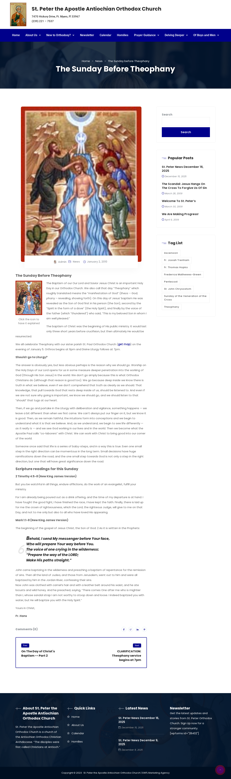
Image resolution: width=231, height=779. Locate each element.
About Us (33, 35)
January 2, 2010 (97, 261)
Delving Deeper (176, 35)
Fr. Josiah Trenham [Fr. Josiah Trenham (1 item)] (176, 260)
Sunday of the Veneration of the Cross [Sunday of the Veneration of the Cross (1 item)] (185, 297)
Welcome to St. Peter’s (179, 201)
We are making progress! (180, 214)
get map (124, 344)
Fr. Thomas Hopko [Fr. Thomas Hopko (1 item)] (176, 267)
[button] (33, 35)
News (99, 61)
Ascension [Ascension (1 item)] (171, 253)
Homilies (122, 35)
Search (167, 114)
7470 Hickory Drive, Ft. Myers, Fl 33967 (56, 16)
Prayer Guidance (146, 35)
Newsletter (87, 35)
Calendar (105, 35)
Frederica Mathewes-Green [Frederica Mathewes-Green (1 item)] (182, 274)
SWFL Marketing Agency (156, 773)
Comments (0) (26, 629)
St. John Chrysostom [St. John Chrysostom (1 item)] (177, 289)
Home (16, 35)
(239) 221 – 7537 (43, 21)
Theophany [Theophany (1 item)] (171, 307)
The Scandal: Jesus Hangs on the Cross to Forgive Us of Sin (184, 186)
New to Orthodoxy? (60, 35)
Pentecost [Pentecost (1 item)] (171, 281)
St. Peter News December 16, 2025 (182, 169)
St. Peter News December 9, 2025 (138, 742)
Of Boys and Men (206, 35)
